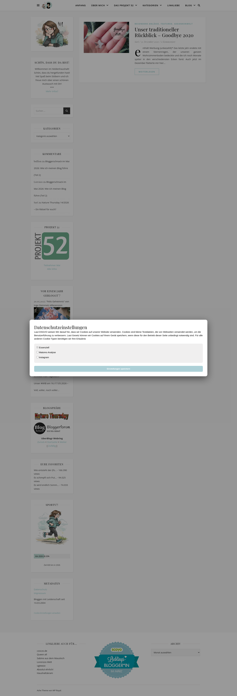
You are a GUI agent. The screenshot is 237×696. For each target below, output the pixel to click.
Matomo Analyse (46, 352)
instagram (42, 357)
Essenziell (42, 347)
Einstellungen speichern (118, 369)
